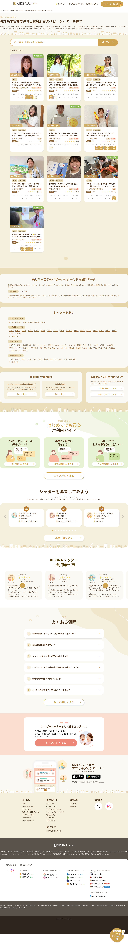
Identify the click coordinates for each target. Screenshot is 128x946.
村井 (51, 359)
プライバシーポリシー (66, 905)
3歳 (53, 348)
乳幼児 (84, 348)
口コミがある (23, 351)
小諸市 (55, 331)
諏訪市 (43, 331)
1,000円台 (110, 345)
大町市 (82, 331)
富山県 (17, 322)
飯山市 (88, 331)
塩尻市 (101, 331)
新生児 (78, 348)
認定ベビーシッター (40, 345)
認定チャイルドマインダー (57, 345)
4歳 (57, 348)
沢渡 (34, 359)
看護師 (79, 345)
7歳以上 (71, 348)
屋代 (65, 359)
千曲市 (114, 331)
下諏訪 (40, 359)
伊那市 (62, 331)
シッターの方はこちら (113, 4)
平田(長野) (72, 359)
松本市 (17, 331)
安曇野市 (18, 334)
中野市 (76, 331)
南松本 (46, 359)
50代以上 (111, 348)
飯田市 (36, 331)
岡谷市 (30, 331)
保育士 (19, 345)
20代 (95, 348)
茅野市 (95, 331)
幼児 (90, 348)
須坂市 (49, 331)
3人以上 (103, 345)
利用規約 (10, 905)
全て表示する (13, 336)
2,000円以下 (23, 348)
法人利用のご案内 (92, 4)
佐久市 (108, 331)
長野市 (11, 331)
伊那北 (11, 359)
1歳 (45, 348)
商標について (21, 908)
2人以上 (95, 345)
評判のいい (13, 351)
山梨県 (36, 322)
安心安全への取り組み (76, 4)
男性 (84, 345)
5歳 (62, 348)
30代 (100, 348)
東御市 (11, 334)
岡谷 (23, 359)
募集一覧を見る (68, 538)
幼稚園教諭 (27, 345)
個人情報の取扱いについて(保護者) (48, 905)
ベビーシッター (49, 26)
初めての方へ (61, 4)
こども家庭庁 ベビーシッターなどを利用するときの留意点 (106, 905)
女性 (89, 345)
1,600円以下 (13, 348)
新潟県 (11, 322)
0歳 (41, 348)
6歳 (66, 348)
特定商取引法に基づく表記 (7, 908)
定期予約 (12, 345)
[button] (52, 530)
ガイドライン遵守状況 (82, 905)
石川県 (24, 322)
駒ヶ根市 (69, 331)
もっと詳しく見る (67, 702)
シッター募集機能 (77, 499)
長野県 (43, 322)
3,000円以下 (34, 348)
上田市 (24, 331)
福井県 (30, 322)
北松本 (28, 359)
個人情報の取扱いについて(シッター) (25, 905)
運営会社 (2, 905)
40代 (105, 348)
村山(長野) (58, 359)
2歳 (49, 348)
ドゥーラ (72, 345)
